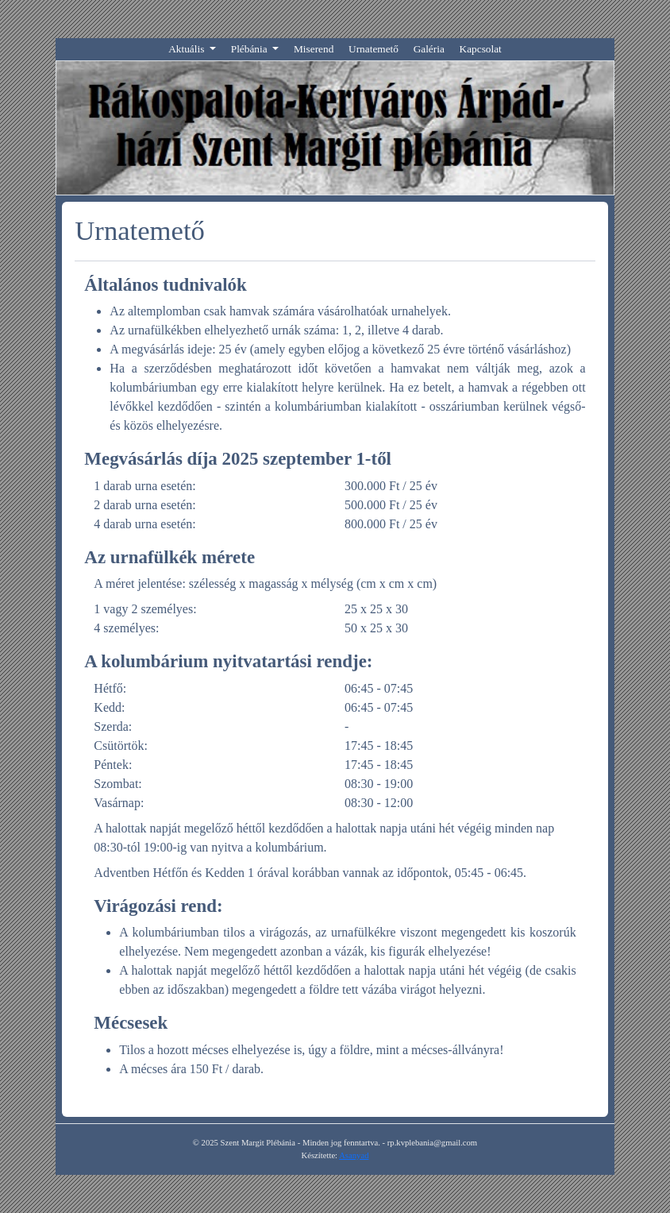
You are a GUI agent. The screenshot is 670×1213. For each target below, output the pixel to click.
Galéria (429, 49)
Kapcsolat (481, 49)
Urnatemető (373, 49)
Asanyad (353, 1155)
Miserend (313, 49)
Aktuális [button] (187, 49)
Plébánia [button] (250, 49)
